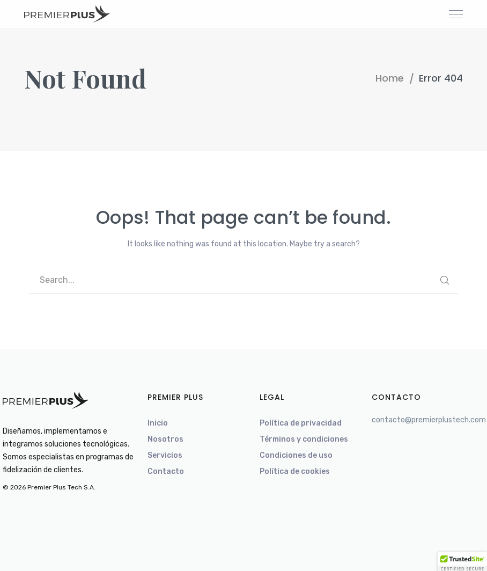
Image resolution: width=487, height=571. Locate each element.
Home (389, 78)
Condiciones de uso (296, 455)
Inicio (157, 423)
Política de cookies (295, 471)
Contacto (165, 471)
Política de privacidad (301, 423)
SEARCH (444, 280)
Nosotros (165, 439)
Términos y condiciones (304, 439)
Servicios (164, 455)
